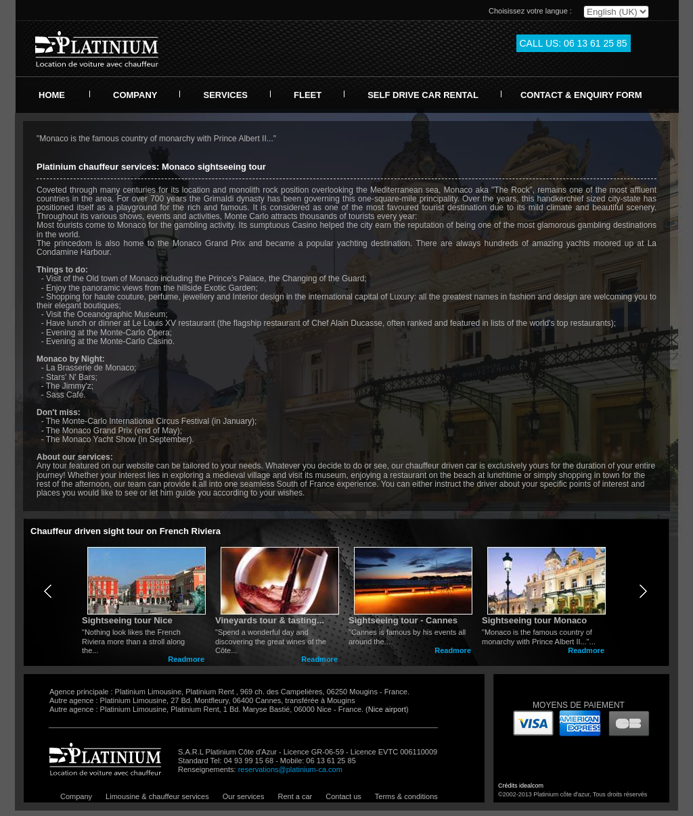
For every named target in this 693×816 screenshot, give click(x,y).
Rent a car (294, 796)
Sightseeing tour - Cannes (403, 620)
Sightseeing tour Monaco (534, 620)
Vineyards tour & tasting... (269, 620)
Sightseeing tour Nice (127, 620)
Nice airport (387, 709)
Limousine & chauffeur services (157, 796)
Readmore (186, 659)
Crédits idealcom (520, 785)
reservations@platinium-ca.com (290, 769)
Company (76, 796)
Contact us (343, 796)
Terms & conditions (406, 796)
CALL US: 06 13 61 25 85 (573, 43)
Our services (244, 796)
